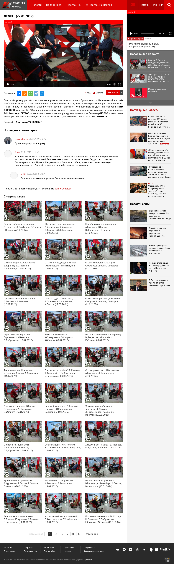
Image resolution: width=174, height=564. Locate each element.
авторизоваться (63, 188)
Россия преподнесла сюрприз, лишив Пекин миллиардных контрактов (160, 249)
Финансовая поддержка (94, 551)
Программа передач (99, 4)
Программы (74, 4)
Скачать (98, 92)
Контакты (8, 548)
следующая (92, 533)
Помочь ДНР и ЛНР (151, 4)
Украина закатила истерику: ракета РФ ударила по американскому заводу (160, 215)
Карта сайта (88, 560)
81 (72, 533)
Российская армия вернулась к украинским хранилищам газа (157, 232)
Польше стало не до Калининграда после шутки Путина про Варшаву (159, 267)
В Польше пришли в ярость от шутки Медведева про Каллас (160, 283)
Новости (37, 4)
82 (78, 533)
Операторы (28, 548)
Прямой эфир (49, 551)
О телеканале (9, 551)
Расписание (49, 548)
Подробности (54, 4)
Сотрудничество (30, 551)
